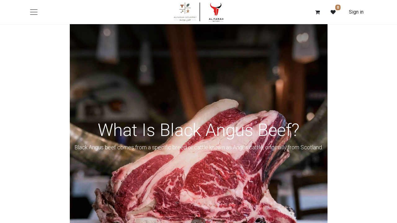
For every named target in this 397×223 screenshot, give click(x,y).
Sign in (356, 12)
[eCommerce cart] (317, 12)
